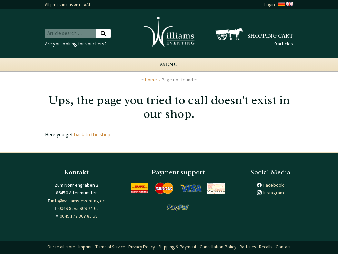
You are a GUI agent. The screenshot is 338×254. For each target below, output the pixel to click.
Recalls (265, 247)
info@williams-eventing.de (78, 200)
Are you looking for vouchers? (76, 44)
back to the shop (92, 134)
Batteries (248, 247)
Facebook (273, 185)
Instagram (273, 193)
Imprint (85, 247)
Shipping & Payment (177, 247)
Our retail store (61, 247)
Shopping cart (270, 35)
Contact (283, 247)
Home (151, 80)
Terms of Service (110, 247)
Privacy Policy (141, 247)
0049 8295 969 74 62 (78, 208)
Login (269, 5)
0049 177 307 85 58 (79, 216)
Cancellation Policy (218, 247)
